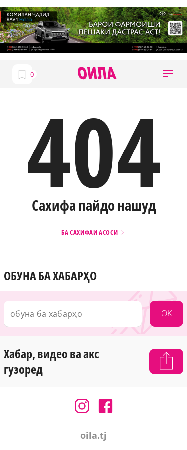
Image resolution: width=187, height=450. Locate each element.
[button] (168, 74)
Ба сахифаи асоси (93, 232)
